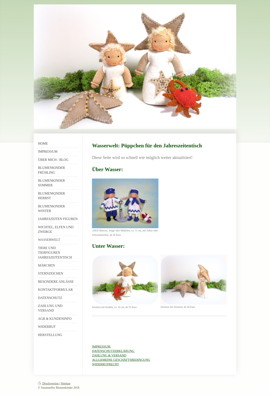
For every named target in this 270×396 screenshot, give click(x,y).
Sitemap (65, 383)
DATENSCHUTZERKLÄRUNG (113, 351)
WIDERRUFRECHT (105, 364)
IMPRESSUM (101, 346)
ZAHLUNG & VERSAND (109, 355)
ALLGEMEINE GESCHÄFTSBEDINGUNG (121, 359)
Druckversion (48, 383)
